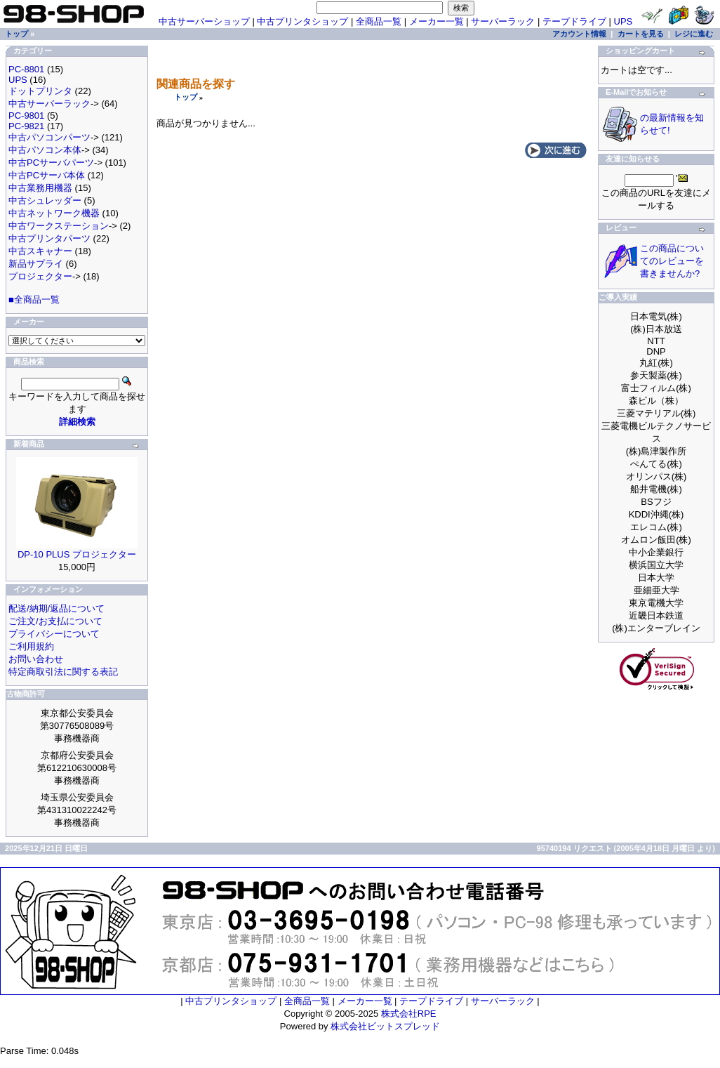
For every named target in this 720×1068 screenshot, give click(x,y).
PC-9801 (26, 115)
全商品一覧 (378, 21)
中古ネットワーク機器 (54, 213)
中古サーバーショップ (204, 21)
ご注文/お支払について (55, 621)
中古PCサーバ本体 (46, 175)
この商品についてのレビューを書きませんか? (672, 261)
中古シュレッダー (44, 200)
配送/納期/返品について (56, 608)
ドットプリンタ (40, 91)
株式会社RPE (408, 1013)
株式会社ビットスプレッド (385, 1026)
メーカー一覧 (436, 21)
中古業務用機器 (40, 188)
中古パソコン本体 (44, 150)
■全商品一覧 (34, 299)
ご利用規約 (31, 646)
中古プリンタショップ (302, 21)
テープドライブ (574, 21)
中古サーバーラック (49, 103)
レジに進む (693, 33)
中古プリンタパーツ (49, 238)
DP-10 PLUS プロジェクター (77, 554)
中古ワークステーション (58, 225)
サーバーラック (503, 21)
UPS (623, 21)
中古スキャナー (40, 251)
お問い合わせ (35, 659)
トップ (185, 97)
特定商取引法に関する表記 (63, 671)
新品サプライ (35, 263)
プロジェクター (40, 276)
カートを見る (641, 33)
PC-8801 (26, 69)
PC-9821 (26, 126)
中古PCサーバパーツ (51, 162)
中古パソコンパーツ (49, 137)
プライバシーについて (54, 633)
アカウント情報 (579, 33)
